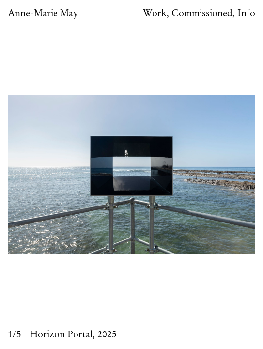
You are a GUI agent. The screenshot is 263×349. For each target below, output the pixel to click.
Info (246, 13)
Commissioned (201, 13)
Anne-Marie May (43, 13)
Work (155, 13)
